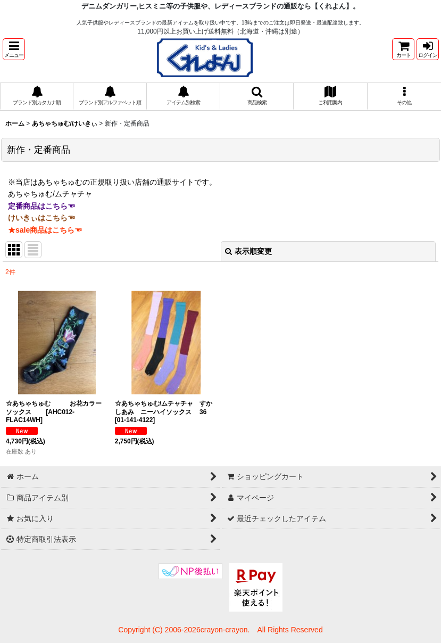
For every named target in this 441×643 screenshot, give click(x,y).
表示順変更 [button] (248, 251)
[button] (14, 49)
